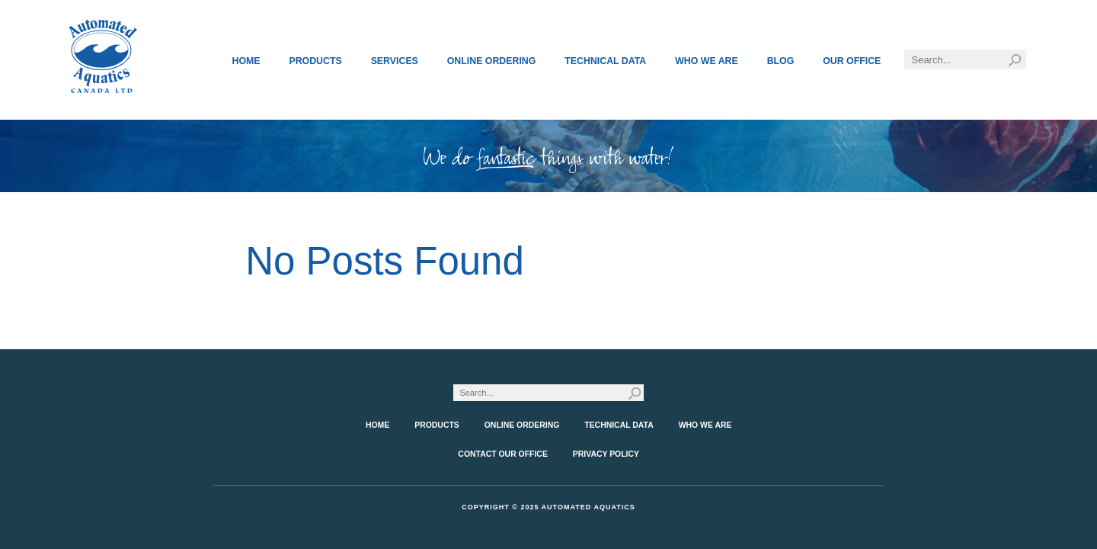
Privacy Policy (606, 454)
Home (246, 61)
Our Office (852, 61)
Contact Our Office (503, 454)
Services (394, 61)
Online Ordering (491, 61)
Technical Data (605, 61)
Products (315, 61)
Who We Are (706, 61)
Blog (781, 61)
